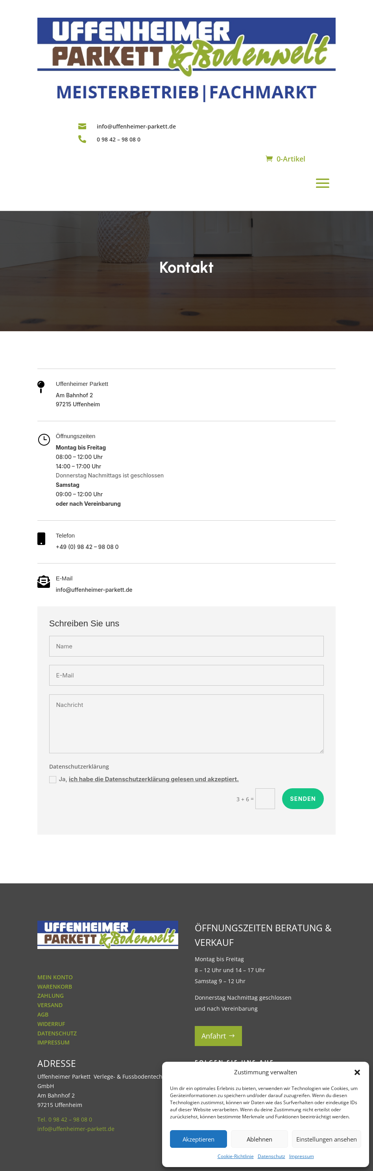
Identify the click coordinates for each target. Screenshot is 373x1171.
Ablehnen (259, 1139)
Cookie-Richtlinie (236, 1156)
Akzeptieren (198, 1139)
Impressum (301, 1156)
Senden (303, 798)
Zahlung (50, 995)
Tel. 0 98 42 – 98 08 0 (64, 1119)
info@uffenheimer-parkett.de (136, 126)
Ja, (144, 779)
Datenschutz (271, 1156)
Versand (50, 1005)
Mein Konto (55, 977)
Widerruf (51, 1024)
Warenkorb (54, 986)
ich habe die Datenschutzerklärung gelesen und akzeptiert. (154, 779)
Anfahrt (213, 1036)
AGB (42, 1014)
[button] (357, 1072)
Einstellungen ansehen (326, 1139)
